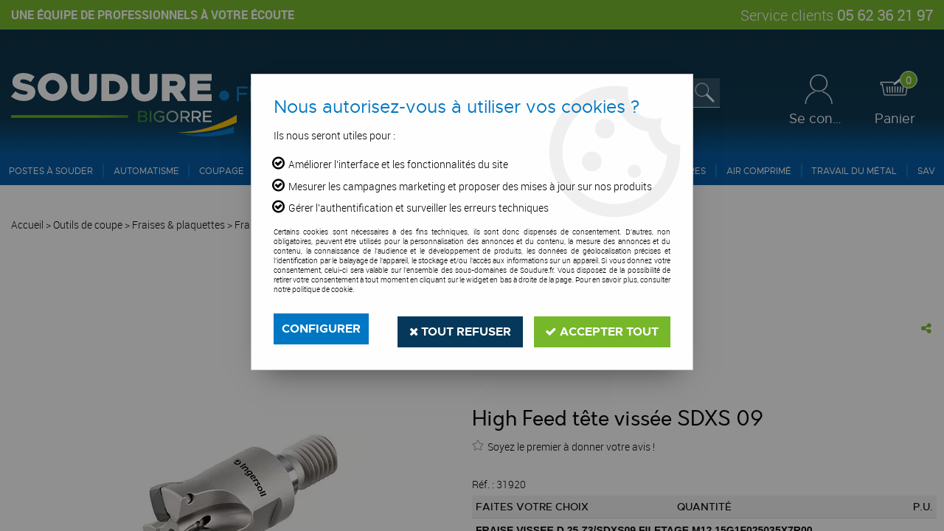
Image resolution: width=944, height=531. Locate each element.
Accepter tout (602, 328)
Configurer (321, 328)
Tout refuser (459, 328)
